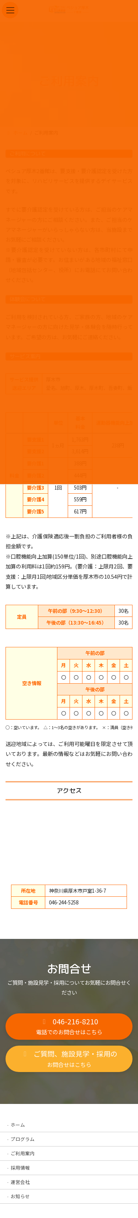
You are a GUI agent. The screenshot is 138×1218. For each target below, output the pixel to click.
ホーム (18, 1124)
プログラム (23, 1138)
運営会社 (20, 1181)
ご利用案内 (23, 1153)
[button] (69, 1026)
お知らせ (20, 1196)
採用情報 (20, 1167)
